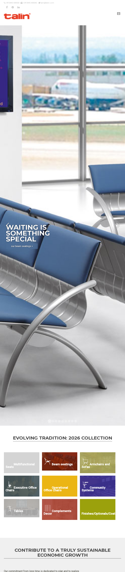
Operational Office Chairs (56, 489)
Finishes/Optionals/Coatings (98, 513)
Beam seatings (62, 464)
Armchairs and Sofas (96, 465)
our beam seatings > (22, 246)
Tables (18, 511)
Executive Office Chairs (21, 489)
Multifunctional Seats (20, 465)
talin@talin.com (46, 3)
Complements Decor (57, 512)
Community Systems (93, 489)
